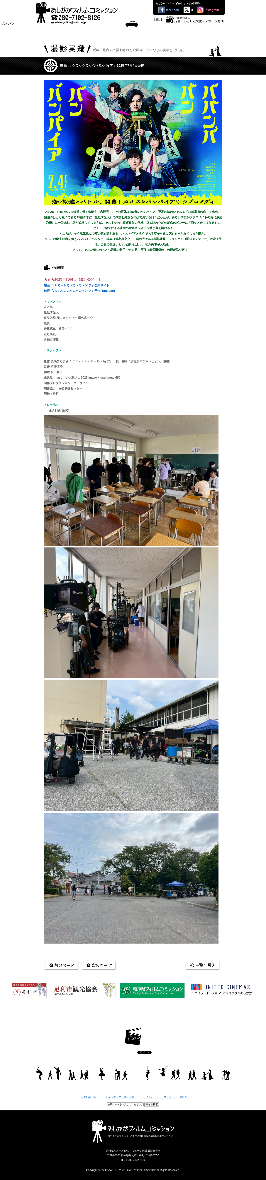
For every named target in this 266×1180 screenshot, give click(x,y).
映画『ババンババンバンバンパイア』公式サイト (76, 285)
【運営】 (158, 19)
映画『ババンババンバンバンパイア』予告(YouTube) (79, 290)
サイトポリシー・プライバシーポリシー (166, 1097)
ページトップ (133, 1036)
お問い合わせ (88, 1097)
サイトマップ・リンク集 (120, 1097)
